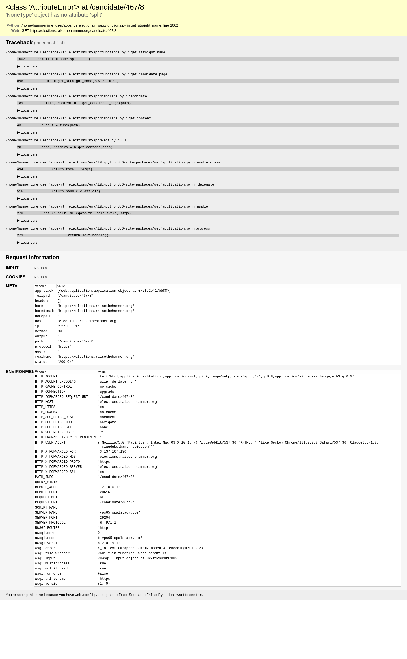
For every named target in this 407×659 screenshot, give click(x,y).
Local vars (27, 67)
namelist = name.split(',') (214, 60)
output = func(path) (212, 129)
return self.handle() (213, 245)
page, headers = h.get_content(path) (212, 152)
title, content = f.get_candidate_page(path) (213, 106)
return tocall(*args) (213, 175)
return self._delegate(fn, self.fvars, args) (213, 222)
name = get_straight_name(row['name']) (213, 83)
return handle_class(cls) (213, 199)
